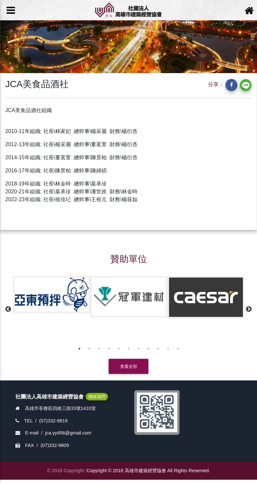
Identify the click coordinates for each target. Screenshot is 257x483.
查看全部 (128, 366)
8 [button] (148, 348)
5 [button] (119, 348)
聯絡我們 (96, 396)
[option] (51, 294)
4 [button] (109, 348)
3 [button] (99, 348)
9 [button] (158, 348)
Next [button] (249, 309)
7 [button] (138, 348)
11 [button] (178, 348)
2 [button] (89, 348)
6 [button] (128, 348)
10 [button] (168, 348)
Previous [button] (8, 309)
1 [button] (79, 348)
